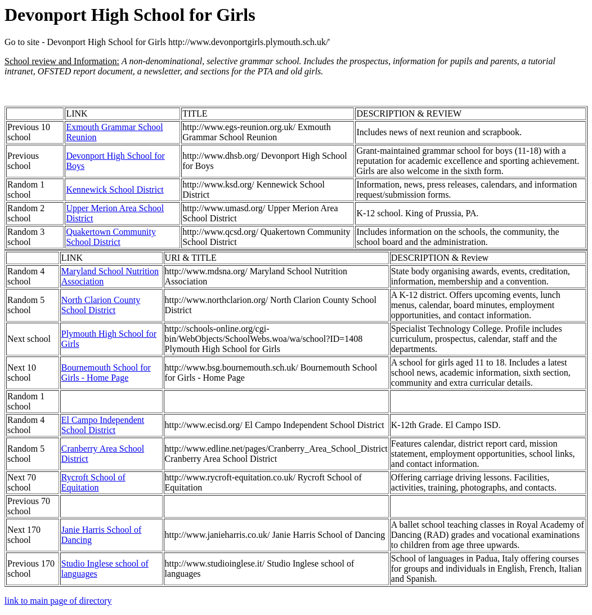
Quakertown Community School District (111, 237)
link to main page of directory (58, 600)
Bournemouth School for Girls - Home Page (106, 372)
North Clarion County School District (100, 305)
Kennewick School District (114, 189)
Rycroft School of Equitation (93, 482)
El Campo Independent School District (103, 425)
